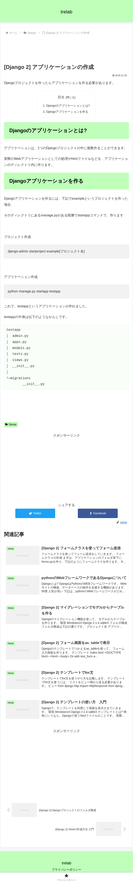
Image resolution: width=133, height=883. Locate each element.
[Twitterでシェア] (35, 513)
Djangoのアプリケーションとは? (68, 105)
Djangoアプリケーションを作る (67, 111)
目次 (61, 97)
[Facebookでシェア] (98, 513)
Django (11, 424)
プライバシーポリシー (66, 869)
